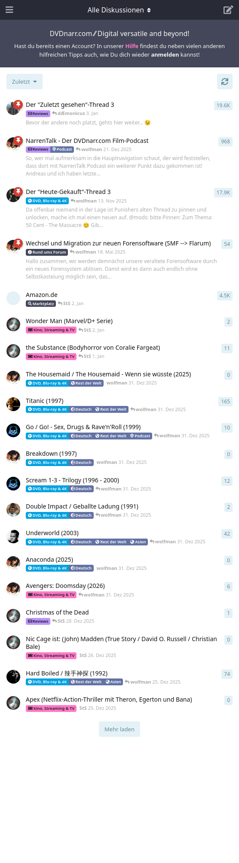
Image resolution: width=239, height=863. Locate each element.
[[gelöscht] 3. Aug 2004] (13, 298)
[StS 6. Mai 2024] (13, 351)
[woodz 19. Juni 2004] (13, 677)
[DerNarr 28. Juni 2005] (13, 195)
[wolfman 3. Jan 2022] (13, 247)
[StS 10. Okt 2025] (13, 324)
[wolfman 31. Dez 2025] (13, 378)
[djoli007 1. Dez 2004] (13, 510)
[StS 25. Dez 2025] (13, 703)
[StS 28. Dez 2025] (13, 616)
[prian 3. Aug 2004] (13, 536)
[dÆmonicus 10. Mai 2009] (13, 430)
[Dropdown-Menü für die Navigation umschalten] (119, 10)
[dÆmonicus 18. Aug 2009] (13, 484)
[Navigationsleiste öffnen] (8, 10)
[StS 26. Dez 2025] (13, 642)
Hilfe (132, 46)
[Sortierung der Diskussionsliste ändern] (24, 81)
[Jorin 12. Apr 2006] (13, 108)
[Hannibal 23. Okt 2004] (13, 404)
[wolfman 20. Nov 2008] (13, 144)
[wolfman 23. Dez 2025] (13, 589)
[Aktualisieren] (225, 81)
